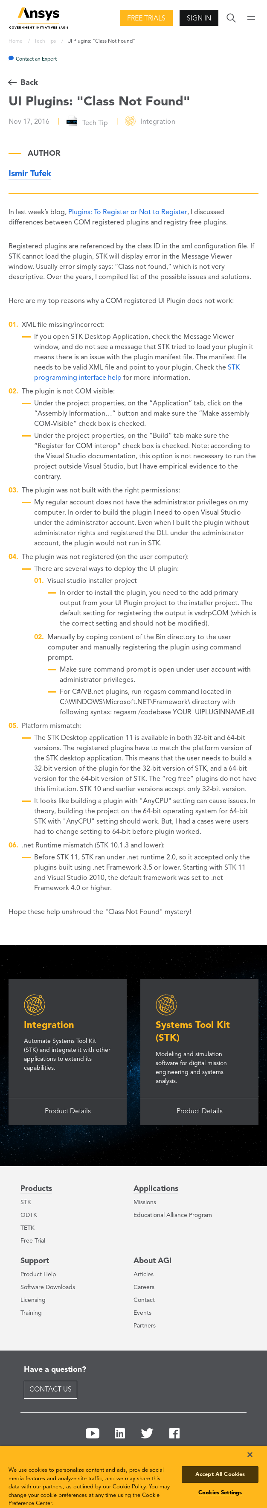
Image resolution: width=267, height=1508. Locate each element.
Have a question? (55, 1370)
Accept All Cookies (220, 1474)
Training (31, 1313)
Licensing (33, 1300)
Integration (49, 1025)
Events (142, 1313)
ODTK (28, 1215)
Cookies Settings (220, 1493)
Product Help (38, 1275)
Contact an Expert (36, 59)
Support (34, 1261)
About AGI (152, 1261)
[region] (133, 1477)
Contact (144, 1300)
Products (36, 1189)
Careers (144, 1287)
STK (25, 1202)
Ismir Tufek (30, 174)
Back (29, 83)
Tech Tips (45, 41)
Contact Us (50, 1389)
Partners (145, 1326)
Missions (145, 1202)
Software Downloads (47, 1287)
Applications (156, 1189)
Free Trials (146, 18)
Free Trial (32, 1241)
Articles (144, 1275)
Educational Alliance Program (173, 1215)
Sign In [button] (199, 18)
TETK (27, 1228)
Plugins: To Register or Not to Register (127, 212)
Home (16, 41)
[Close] (249, 1454)
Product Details (68, 1111)
